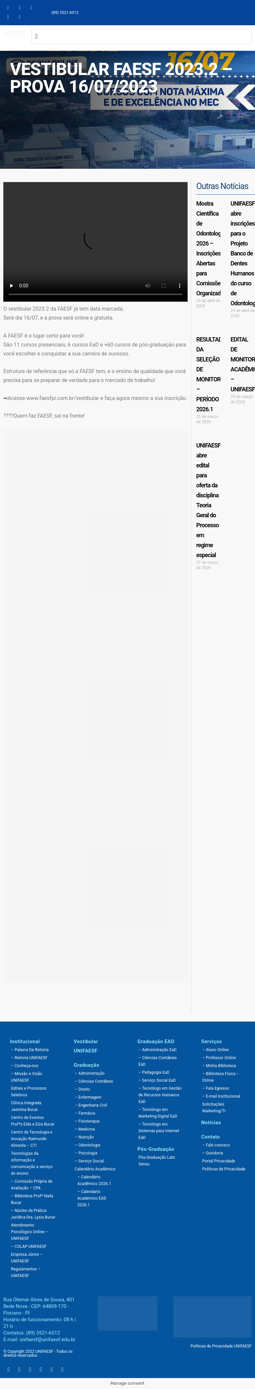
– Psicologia (86, 1153)
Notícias (211, 1123)
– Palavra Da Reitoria (30, 1049)
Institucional (25, 1041)
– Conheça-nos (24, 1065)
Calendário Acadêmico (95, 1169)
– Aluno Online (215, 1049)
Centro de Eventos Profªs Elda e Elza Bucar (32, 1121)
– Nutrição (84, 1137)
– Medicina (85, 1129)
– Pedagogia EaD (153, 1072)
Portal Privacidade (218, 1161)
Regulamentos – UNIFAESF (26, 1272)
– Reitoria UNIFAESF (29, 1057)
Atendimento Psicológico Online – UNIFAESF (29, 1232)
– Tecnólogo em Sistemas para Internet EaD (158, 1131)
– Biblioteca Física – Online (220, 1077)
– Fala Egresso (215, 1088)
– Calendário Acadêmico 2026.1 (94, 1180)
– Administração (90, 1073)
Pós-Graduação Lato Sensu (156, 1160)
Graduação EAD (155, 1041)
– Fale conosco (216, 1145)
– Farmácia (85, 1113)
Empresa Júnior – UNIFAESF (27, 1257)
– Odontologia (87, 1145)
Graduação (86, 1065)
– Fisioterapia (87, 1121)
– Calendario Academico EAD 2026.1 (91, 1198)
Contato (210, 1137)
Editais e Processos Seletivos (28, 1091)
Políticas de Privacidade (223, 1169)
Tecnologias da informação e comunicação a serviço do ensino (31, 1163)
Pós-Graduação (155, 1149)
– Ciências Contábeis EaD (157, 1061)
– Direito (82, 1089)
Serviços (211, 1041)
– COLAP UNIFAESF (28, 1246)
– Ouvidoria (212, 1153)
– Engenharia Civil (91, 1105)
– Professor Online (219, 1057)
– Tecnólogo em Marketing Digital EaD (157, 1113)
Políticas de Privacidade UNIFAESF (221, 1346)
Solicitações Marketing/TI (213, 1107)
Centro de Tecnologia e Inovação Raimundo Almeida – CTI (31, 1139)
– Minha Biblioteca (219, 1065)
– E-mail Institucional (221, 1096)
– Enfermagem (88, 1097)
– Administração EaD (157, 1049)
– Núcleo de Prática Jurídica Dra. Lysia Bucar (33, 1214)
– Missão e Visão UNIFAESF (26, 1077)
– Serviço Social (89, 1161)
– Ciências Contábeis (94, 1081)
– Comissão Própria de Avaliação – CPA (31, 1184)
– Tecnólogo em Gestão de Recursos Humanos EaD (160, 1095)
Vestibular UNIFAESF (86, 1046)
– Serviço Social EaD (157, 1080)
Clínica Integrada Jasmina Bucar (26, 1106)
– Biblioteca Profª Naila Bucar (32, 1199)
